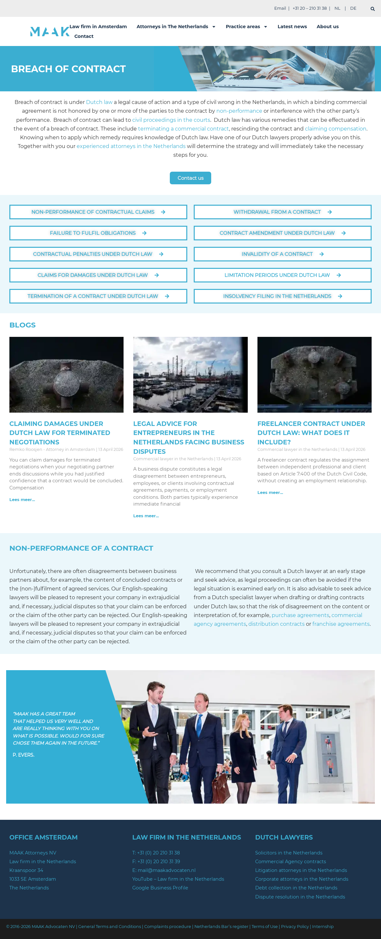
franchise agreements (341, 624)
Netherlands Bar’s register (221, 926)
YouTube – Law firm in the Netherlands (178, 879)
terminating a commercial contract (183, 129)
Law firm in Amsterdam (98, 26)
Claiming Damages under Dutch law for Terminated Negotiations (59, 433)
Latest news (292, 26)
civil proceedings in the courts (171, 120)
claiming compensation (335, 129)
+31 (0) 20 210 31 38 (158, 853)
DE (353, 8)
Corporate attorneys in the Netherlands (301, 879)
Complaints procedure (167, 926)
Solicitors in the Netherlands (288, 853)
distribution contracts (276, 624)
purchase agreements (300, 615)
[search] (373, 9)
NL (337, 8)
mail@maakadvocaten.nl (167, 870)
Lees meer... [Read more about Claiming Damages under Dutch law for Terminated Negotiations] (22, 499)
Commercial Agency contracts (290, 862)
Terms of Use (265, 926)
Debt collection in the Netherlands (296, 888)
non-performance (239, 111)
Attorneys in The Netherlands (176, 26)
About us (328, 26)
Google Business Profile (160, 888)
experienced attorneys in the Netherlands (131, 146)
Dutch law (99, 102)
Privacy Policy (295, 926)
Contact (83, 36)
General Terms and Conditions (109, 926)
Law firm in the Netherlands (42, 862)
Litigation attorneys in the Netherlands (301, 870)
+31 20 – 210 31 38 (310, 8)
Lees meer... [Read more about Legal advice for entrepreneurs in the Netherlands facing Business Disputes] (146, 515)
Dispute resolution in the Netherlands (300, 897)
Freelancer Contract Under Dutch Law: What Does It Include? (311, 433)
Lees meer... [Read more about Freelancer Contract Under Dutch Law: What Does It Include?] (270, 492)
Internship (323, 926)
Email (280, 8)
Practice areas (247, 26)
